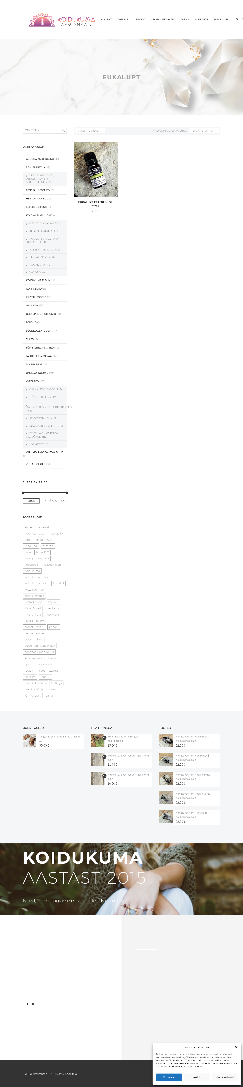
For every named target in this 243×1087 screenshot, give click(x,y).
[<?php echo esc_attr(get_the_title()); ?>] (95, 211)
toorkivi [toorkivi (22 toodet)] (45, 677)
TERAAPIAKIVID (39, 257)
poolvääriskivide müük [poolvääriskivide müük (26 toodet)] (39, 652)
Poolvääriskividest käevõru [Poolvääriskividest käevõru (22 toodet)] (41, 658)
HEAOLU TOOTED (36, 198)
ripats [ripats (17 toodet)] (28, 664)
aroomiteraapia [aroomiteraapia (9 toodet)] (34, 533)
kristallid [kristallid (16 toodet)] (58, 583)
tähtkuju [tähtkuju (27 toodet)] (56, 683)
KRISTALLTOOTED (36, 297)
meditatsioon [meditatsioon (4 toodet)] (54, 608)
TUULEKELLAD (34, 364)
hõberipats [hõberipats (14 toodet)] (31, 564)
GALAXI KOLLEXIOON (43, 389)
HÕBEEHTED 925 (40, 397)
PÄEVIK (185, 19)
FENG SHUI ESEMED (38, 190)
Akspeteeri (169, 1077)
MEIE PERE (201, 19)
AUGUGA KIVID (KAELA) (40, 159)
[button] (236, 1047)
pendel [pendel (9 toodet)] (53, 627)
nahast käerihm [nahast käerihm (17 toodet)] (34, 620)
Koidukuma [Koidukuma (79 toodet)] (32, 571)
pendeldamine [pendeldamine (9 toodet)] (34, 633)
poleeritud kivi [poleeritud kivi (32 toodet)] (33, 639)
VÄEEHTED (32, 381)
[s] (45, 130)
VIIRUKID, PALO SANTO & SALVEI (44, 452)
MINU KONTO (222, 19)
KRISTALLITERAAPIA (162, 19)
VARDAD (35, 272)
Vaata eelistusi (225, 1077)
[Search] (236, 20)
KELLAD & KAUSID (36, 207)
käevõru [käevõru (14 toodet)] (53, 602)
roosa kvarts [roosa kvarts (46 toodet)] (44, 664)
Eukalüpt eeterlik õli (95, 202)
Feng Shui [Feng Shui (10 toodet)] (30, 546)
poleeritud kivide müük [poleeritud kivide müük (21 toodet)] (39, 645)
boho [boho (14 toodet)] (27, 539)
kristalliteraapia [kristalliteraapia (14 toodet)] (34, 595)
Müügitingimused (35, 1074)
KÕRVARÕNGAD (39, 418)
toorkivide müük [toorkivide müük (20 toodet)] (35, 683)
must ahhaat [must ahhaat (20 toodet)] (32, 614)
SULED (30, 339)
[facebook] (27, 1004)
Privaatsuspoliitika (65, 1074)
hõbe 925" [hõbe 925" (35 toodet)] (42, 552)
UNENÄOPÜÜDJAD (37, 373)
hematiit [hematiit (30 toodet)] (47, 546)
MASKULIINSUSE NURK (44, 426)
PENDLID (31, 322)
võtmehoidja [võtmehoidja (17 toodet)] (32, 695)
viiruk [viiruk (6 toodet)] (51, 689)
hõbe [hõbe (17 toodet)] (27, 552)
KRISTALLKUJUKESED (42, 231)
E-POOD (140, 19)
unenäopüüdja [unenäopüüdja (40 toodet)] (34, 689)
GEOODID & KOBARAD (44, 223)
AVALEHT (106, 19)
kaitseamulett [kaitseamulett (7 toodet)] (52, 564)
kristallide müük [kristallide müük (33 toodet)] (34, 589)
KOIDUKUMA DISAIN (38, 280)
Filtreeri (31, 501)
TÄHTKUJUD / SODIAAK (39, 356)
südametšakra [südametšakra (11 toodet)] (48, 670)
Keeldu (197, 1077)
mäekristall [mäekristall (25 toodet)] (53, 614)
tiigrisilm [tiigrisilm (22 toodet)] (30, 677)
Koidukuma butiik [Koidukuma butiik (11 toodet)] (36, 577)
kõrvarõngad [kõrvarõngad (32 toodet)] (32, 608)
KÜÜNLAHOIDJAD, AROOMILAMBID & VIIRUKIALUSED (40, 179)
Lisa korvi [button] (91, 211)
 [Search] (63, 130)
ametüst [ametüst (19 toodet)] (43, 527)
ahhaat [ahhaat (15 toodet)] (28, 527)
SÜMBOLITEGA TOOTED (39, 347)
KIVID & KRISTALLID (37, 215)
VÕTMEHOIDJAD (35, 464)
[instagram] (33, 1004)
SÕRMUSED (36, 444)
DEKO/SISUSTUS (35, 167)
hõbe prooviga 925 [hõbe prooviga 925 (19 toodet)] (36, 558)
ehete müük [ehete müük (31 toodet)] (44, 539)
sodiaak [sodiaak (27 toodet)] (29, 670)
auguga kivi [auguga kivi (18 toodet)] (56, 533)
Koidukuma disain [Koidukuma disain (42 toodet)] (36, 583)
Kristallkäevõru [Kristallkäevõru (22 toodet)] (33, 602)
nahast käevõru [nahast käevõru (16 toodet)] (34, 627)
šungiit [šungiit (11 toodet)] (50, 695)
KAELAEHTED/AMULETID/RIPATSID (49, 407)
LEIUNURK (32, 305)
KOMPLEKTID (34, 288)
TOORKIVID (37, 265)
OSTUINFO (124, 19)
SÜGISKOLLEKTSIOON (38, 330)
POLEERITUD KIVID (42, 249)
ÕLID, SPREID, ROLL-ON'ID (41, 314)
